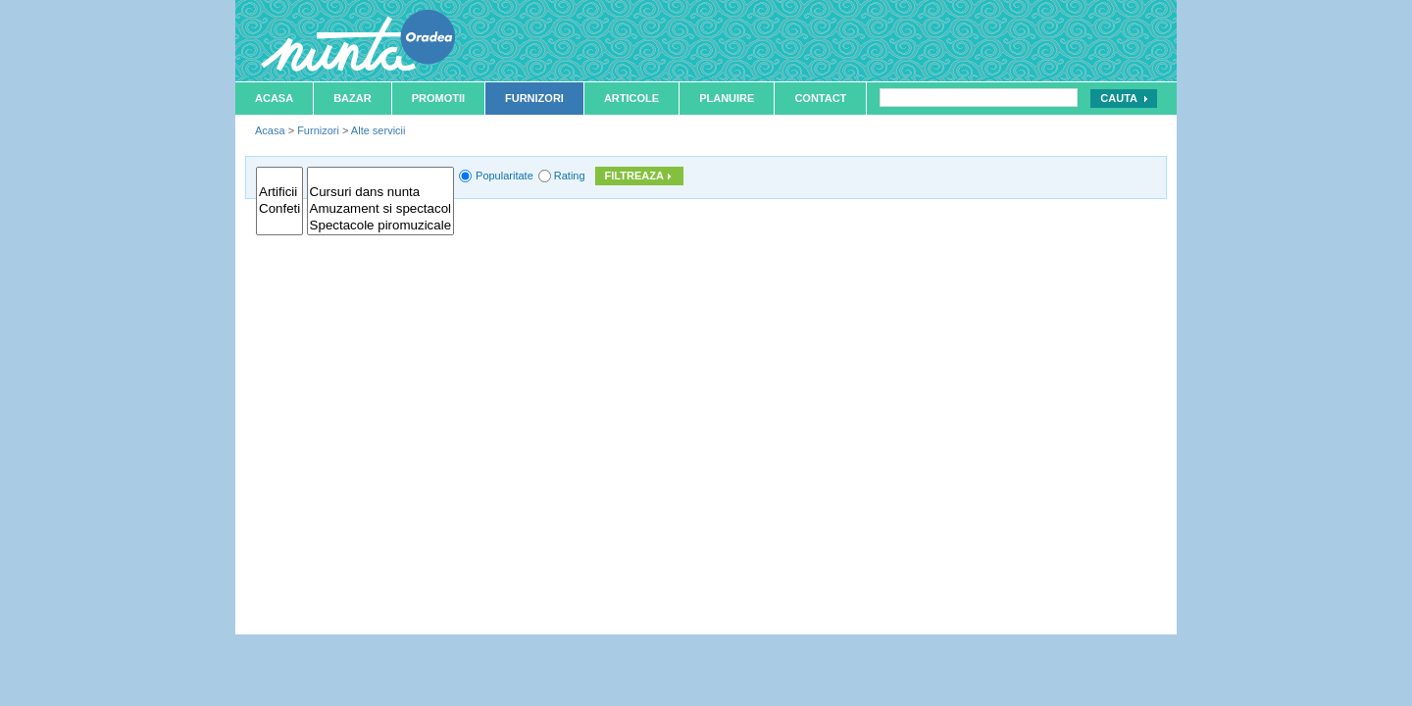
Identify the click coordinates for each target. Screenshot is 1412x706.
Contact (820, 98)
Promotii (438, 98)
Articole (631, 98)
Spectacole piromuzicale (380, 226)
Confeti (279, 209)
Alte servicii (378, 130)
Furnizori (534, 98)
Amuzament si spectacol (380, 209)
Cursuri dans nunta (380, 192)
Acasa (274, 98)
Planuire (726, 98)
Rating (569, 175)
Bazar (352, 98)
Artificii (279, 192)
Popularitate (504, 175)
